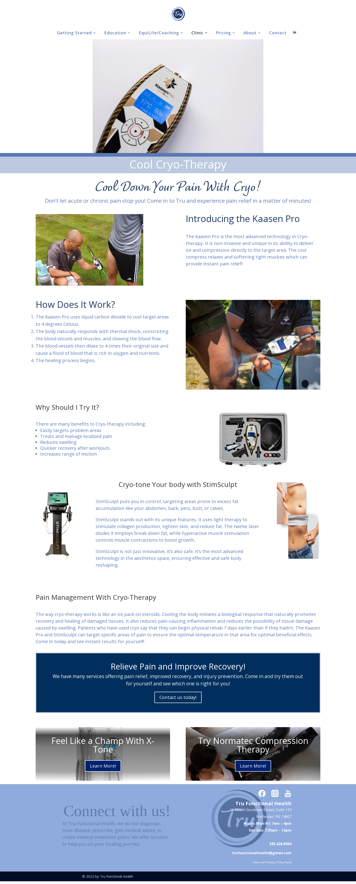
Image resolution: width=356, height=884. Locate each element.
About (250, 33)
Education (115, 33)
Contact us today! (178, 697)
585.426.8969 (280, 843)
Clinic (197, 33)
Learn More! (103, 766)
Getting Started (74, 33)
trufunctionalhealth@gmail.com (262, 852)
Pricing (223, 33)
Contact (278, 33)
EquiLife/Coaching (159, 33)
